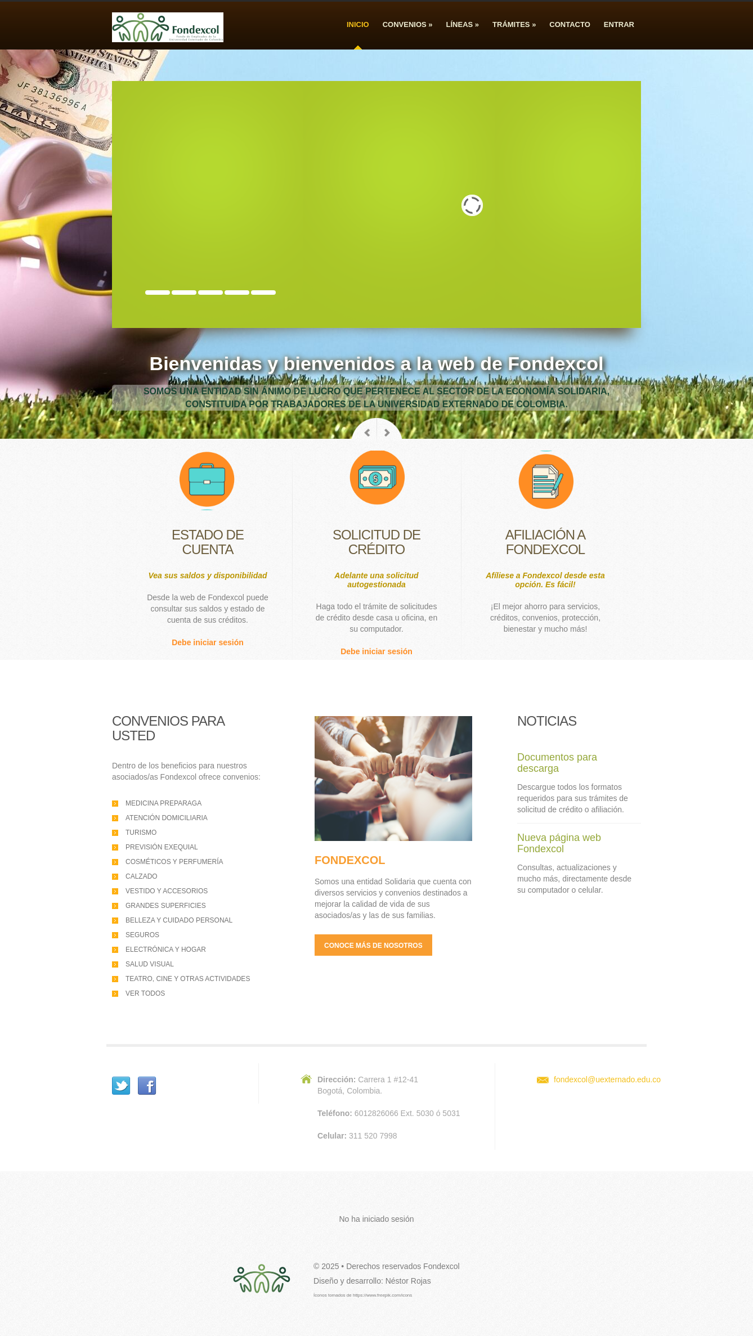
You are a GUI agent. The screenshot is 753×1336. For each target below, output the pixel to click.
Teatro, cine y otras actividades (187, 979)
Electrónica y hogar (165, 949)
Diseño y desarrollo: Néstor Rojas (372, 1280)
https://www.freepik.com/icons (382, 1295)
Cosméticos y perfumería (174, 862)
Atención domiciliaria (166, 818)
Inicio (358, 24)
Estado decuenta (208, 542)
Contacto (569, 24)
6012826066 (376, 1113)
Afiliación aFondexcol (545, 542)
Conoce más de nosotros (373, 946)
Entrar (619, 24)
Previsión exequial (161, 847)
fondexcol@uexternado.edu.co (607, 1079)
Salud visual (149, 964)
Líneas (462, 24)
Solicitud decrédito (376, 542)
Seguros (142, 935)
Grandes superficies (165, 906)
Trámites (514, 24)
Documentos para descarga (557, 763)
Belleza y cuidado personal (178, 920)
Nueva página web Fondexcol (559, 843)
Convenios (408, 24)
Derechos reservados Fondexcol (403, 1266)
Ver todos (145, 993)
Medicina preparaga (163, 803)
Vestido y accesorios (166, 891)
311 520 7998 (373, 1135)
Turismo (140, 832)
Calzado (141, 876)
